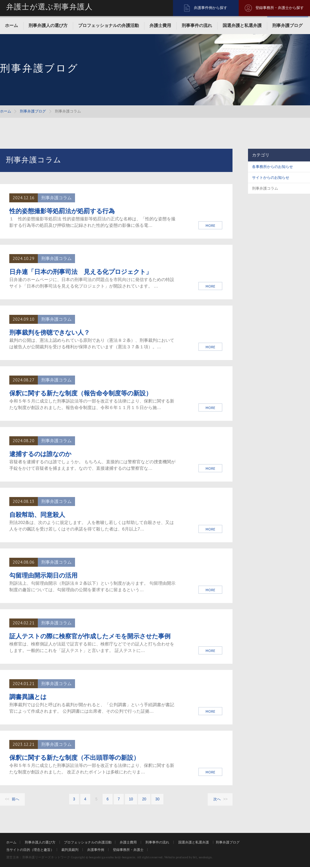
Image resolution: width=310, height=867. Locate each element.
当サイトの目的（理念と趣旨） (30, 850)
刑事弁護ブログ (287, 25)
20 (144, 799)
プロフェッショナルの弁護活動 (108, 25)
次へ (217, 799)
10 (131, 799)
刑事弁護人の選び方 (48, 25)
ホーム (11, 25)
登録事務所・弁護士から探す (279, 8)
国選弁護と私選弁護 (242, 25)
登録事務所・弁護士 (128, 850)
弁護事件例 (95, 850)
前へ (15, 799)
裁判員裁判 (69, 850)
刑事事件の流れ (197, 25)
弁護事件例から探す (210, 8)
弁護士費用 (160, 25)
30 (157, 799)
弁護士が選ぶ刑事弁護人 (49, 7)
